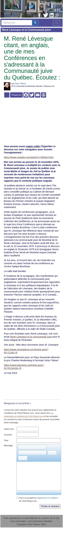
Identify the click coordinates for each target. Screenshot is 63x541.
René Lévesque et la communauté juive (31, 336)
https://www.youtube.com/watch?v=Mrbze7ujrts (29, 157)
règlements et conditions (47, 498)
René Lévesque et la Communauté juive (26, 29)
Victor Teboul (50, 3)
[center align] (35, 22)
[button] (20, 447)
